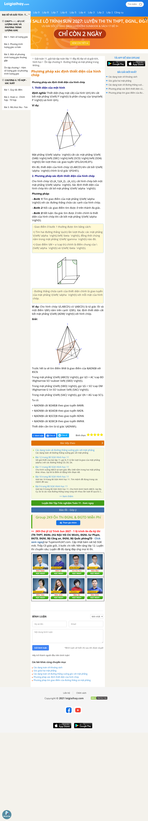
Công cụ (118, 12)
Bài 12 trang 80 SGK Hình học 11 (52, 457)
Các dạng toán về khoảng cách (48, 667)
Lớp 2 (100, 12)
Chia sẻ (51, 435)
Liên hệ (66, 693)
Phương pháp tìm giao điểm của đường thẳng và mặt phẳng (62, 680)
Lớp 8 (45, 12)
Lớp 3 (91, 12)
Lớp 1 (109, 12)
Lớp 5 (73, 12)
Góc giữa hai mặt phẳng (45, 670)
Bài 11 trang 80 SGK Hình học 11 (52, 466)
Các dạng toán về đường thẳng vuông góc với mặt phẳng (64, 450)
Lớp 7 (54, 12)
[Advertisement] (127, 114)
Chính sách (81, 693)
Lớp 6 (64, 12)
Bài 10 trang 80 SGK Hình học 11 (52, 476)
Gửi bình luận (40, 648)
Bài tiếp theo (81, 443)
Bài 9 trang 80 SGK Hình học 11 (51, 486)
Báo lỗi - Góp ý (67, 510)
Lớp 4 (82, 12)
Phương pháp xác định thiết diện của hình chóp (66, 73)
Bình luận (38, 436)
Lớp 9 (36, 12)
